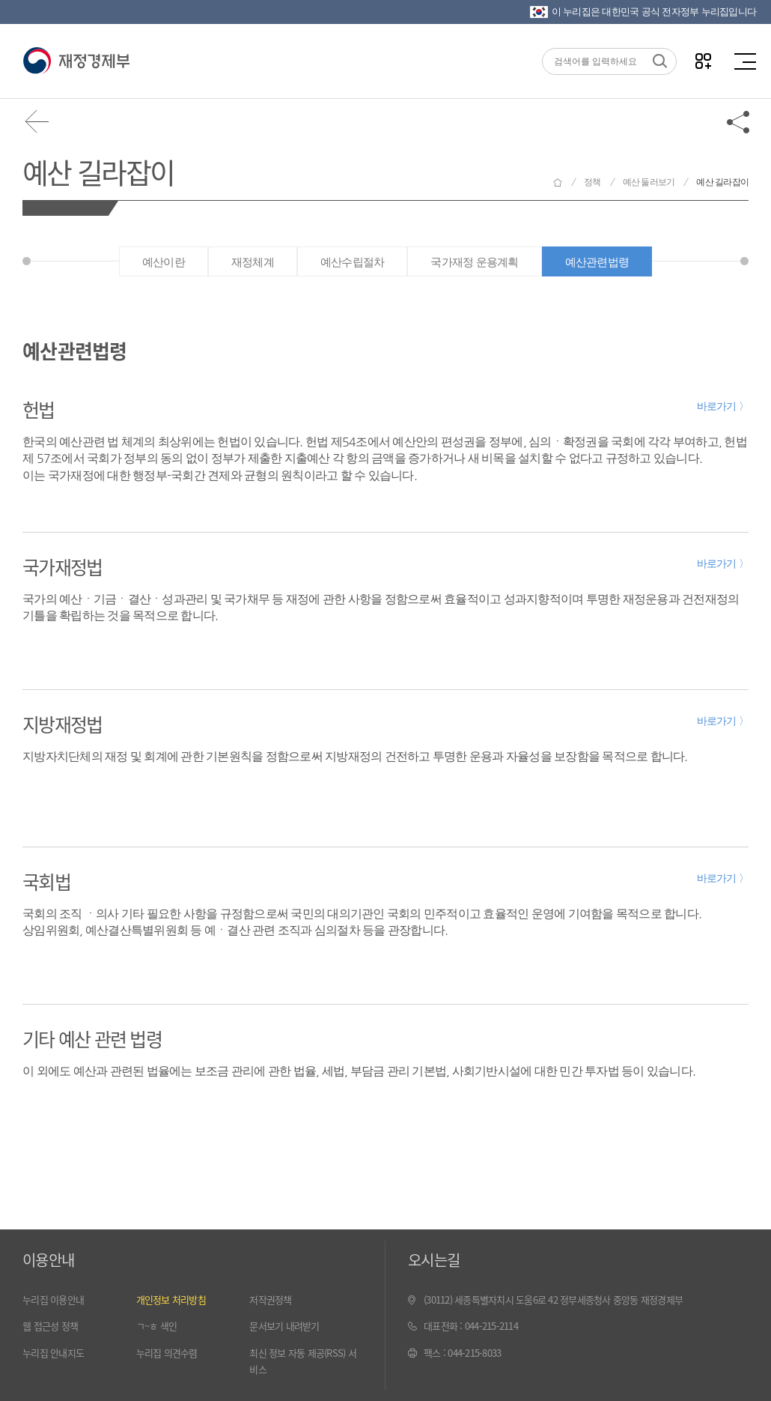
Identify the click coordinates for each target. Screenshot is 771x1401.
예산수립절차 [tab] (352, 261)
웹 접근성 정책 (50, 1326)
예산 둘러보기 (649, 182)
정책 (592, 182)
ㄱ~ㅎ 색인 (156, 1326)
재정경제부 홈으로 (557, 182)
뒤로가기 (37, 121)
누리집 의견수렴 (167, 1353)
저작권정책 (270, 1299)
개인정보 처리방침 (171, 1299)
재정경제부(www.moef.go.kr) (75, 61)
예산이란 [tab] (163, 261)
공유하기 (739, 121)
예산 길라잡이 (98, 171)
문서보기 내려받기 (284, 1326)
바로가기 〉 (723, 406)
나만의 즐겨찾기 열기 (703, 61)
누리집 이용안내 (53, 1299)
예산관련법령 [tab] (597, 261)
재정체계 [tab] (252, 261)
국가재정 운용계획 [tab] (474, 261)
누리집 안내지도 (53, 1353)
